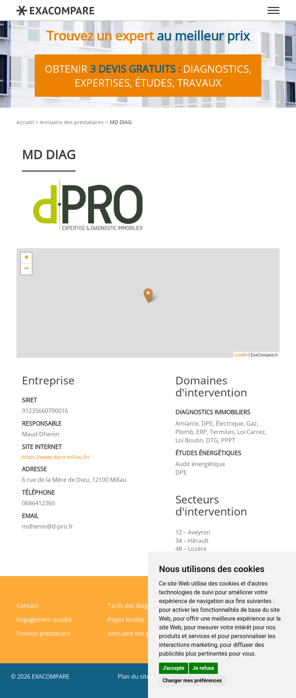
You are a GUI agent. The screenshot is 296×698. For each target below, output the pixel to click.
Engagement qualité (44, 619)
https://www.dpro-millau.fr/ (56, 456)
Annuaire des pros (133, 633)
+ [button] (26, 258)
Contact (27, 606)
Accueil (25, 122)
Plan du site (134, 676)
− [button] (26, 269)
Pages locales (126, 619)
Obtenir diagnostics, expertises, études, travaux (148, 75)
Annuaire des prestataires (72, 122)
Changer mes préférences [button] (192, 680)
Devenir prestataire (43, 633)
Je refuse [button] (203, 668)
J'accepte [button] (174, 668)
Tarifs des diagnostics (137, 606)
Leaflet (241, 355)
